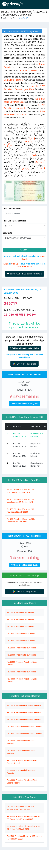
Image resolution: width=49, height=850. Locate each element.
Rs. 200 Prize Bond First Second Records (24, 712)
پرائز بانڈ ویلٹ (27, 141)
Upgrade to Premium (13, 80)
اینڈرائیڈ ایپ (25, 168)
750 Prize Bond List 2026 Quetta (24, 403)
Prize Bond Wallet (28, 70)
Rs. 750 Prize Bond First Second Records (24, 719)
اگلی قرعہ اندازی (39, 161)
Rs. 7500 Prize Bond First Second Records (24, 734)
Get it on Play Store (24, 363)
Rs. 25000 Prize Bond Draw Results (21, 655)
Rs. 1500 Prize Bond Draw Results (21, 634)
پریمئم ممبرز (7, 144)
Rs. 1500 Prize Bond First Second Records (24, 727)
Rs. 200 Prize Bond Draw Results (20, 619)
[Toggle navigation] (43, 4)
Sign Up (14, 264)
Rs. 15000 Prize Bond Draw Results (21, 648)
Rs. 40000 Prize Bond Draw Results (21, 672)
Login (6, 264)
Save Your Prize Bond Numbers (24, 273)
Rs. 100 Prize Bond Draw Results (20, 612)
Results (4, 18)
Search (24, 250)
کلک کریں (33, 154)
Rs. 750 (12, 18)
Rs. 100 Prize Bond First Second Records (24, 705)
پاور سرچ (32, 137)
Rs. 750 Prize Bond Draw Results (20, 627)
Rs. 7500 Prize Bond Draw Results (21, 641)
